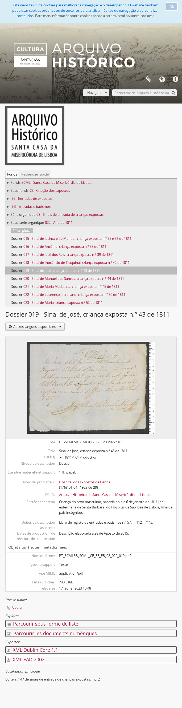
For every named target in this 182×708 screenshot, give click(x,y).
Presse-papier (148, 79)
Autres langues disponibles (37, 326)
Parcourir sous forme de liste (42, 624)
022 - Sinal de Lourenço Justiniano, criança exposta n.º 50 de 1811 (74, 294)
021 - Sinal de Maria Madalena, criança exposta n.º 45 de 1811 (71, 286)
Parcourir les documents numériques (52, 633)
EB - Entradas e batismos (31, 206)
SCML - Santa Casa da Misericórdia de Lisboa (57, 182)
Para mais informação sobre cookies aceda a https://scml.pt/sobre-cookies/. (95, 15)
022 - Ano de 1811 (59, 222)
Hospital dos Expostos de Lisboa (84, 482)
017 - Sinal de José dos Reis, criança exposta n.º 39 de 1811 (68, 254)
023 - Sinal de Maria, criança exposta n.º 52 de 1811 (63, 302)
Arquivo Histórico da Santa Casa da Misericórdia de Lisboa (105, 494)
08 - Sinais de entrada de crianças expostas (70, 214)
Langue (162, 79)
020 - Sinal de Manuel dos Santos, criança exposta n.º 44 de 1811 (73, 278)
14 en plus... (22, 230)
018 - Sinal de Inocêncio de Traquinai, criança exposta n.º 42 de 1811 (76, 262)
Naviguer (94, 92)
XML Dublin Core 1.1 (32, 650)
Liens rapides (175, 79)
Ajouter (17, 607)
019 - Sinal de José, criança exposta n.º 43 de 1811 (61, 270)
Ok (171, 6)
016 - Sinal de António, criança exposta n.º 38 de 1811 (64, 246)
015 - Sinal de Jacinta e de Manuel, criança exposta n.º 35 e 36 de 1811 (77, 238)
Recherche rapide (35, 174)
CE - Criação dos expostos (50, 190)
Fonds (12, 174)
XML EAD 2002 (25, 659)
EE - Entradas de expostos (32, 198)
